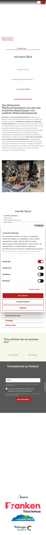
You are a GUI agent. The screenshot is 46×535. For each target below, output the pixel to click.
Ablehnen (23, 308)
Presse (23, 478)
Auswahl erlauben (23, 302)
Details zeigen (34, 289)
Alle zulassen (23, 295)
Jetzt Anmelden (23, 399)
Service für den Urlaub (22, 482)
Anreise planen (22, 450)
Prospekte (22, 457)
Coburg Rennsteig (21, 48)
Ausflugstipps (22, 460)
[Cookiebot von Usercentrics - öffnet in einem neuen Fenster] (34, 225)
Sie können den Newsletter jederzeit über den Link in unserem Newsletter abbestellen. (23, 394)
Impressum (22, 472)
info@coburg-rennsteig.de (25, 432)
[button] (43, 2)
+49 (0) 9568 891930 (23, 89)
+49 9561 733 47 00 (24, 430)
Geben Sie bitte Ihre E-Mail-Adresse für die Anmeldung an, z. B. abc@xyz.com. (22, 385)
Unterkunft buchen (23, 454)
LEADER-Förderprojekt (23, 485)
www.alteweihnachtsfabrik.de (23, 99)
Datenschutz (22, 475)
